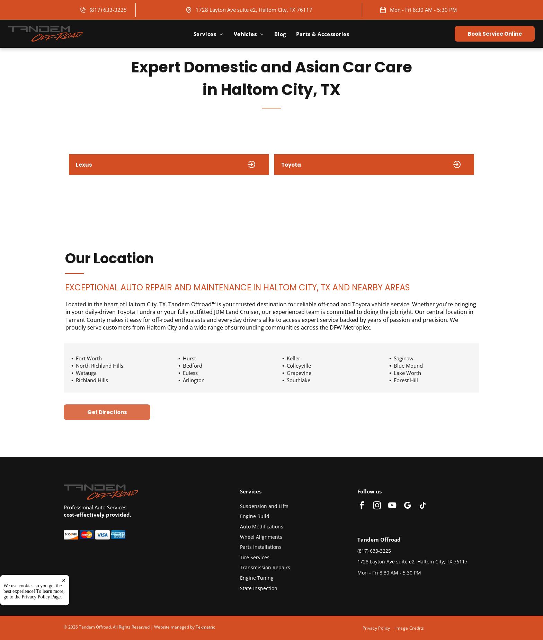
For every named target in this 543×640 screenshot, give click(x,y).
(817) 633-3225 (108, 9)
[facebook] (362, 506)
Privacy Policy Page (41, 596)
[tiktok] (423, 506)
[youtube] (392, 506)
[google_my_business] (407, 506)
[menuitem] (208, 34)
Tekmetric (205, 627)
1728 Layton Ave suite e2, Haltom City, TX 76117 (254, 9)
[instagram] (377, 506)
